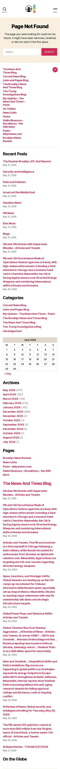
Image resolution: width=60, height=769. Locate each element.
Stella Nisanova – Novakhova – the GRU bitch (13, 123)
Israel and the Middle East (19, 192)
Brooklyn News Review (17, 457)
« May (7, 373)
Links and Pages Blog (15, 80)
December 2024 (13, 428)
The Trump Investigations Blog (14, 93)
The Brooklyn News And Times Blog (14, 86)
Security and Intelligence (18, 171)
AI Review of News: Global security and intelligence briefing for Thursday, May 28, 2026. (29, 710)
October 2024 (11, 433)
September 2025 (13, 424)
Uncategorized (12, 331)
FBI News (8, 213)
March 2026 (10, 398)
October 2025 (11, 420)
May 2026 (9, 390)
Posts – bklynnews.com (12, 132)
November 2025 (13, 415)
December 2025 (13, 411)
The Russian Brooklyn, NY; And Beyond (27, 161)
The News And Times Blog (11, 71)
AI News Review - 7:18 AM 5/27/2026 (25, 746)
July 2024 (9, 441)
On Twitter (9, 108)
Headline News (12, 202)
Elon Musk (9, 223)
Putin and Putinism (14, 182)
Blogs (6, 233)
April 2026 (9, 394)
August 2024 (11, 437)
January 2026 (11, 407)
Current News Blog (14, 76)
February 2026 (12, 403)
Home (6, 116)
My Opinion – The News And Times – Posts (14, 101)
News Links (9, 112)
